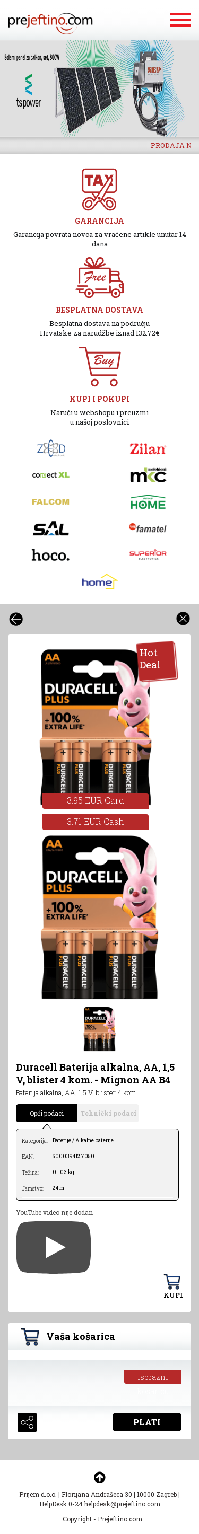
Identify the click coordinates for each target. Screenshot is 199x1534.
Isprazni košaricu (153, 1378)
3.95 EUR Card (95, 800)
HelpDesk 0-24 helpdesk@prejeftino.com (99, 1504)
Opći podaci (47, 1113)
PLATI (147, 1421)
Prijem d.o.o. (38, 1494)
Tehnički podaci (108, 1113)
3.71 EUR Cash (95, 821)
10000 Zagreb (157, 1494)
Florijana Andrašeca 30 (97, 1494)
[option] (99, 88)
